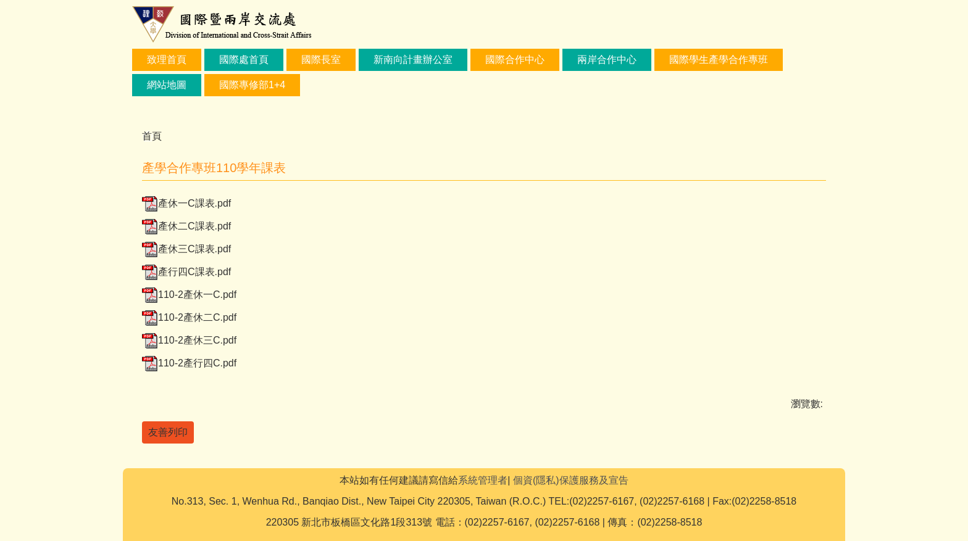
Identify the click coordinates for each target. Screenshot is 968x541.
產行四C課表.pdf (186, 271)
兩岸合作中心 (606, 59)
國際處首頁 (244, 59)
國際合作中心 (514, 59)
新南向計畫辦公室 (413, 59)
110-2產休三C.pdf (189, 340)
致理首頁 (166, 59)
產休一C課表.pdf (186, 203)
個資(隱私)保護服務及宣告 (570, 480)
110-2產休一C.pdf (189, 294)
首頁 (152, 136)
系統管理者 (482, 480)
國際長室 (321, 59)
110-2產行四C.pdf (189, 363)
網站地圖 (166, 85)
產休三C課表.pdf (186, 249)
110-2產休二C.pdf (189, 317)
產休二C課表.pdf (186, 226)
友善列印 (168, 432)
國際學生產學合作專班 (718, 59)
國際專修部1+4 (252, 85)
